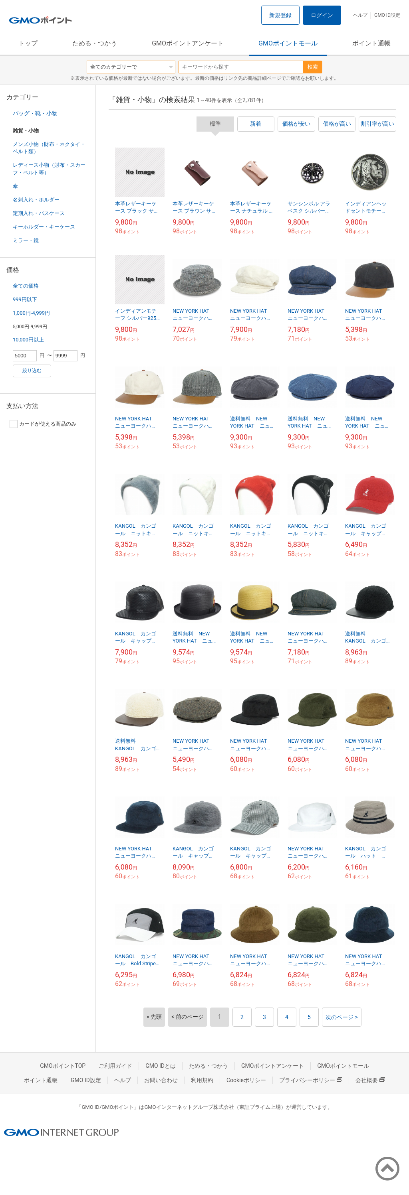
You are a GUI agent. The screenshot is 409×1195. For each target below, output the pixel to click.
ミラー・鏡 (26, 240)
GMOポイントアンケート (188, 43)
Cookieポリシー (246, 1080)
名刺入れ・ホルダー (36, 200)
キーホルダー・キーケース (44, 227)
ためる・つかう (94, 43)
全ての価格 (26, 286)
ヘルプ (360, 15)
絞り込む (32, 370)
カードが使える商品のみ (43, 424)
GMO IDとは (160, 1066)
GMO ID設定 (387, 15)
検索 (313, 67)
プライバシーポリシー (310, 1080)
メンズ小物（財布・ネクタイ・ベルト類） (49, 147)
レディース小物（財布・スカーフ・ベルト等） (49, 168)
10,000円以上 (28, 340)
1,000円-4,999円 (31, 313)
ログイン (322, 15)
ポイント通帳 (371, 43)
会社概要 (370, 1080)
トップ (28, 43)
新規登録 (280, 15)
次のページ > (342, 1017)
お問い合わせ (161, 1080)
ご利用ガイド (115, 1066)
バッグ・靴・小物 (35, 113)
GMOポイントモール (288, 43)
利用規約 (202, 1080)
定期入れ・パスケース (39, 213)
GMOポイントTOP (62, 1066)
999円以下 (25, 299)
